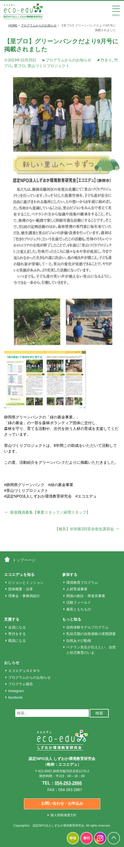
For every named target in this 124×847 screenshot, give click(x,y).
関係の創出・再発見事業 (85, 596)
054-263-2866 (68, 783)
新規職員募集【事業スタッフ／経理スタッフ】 (47, 512)
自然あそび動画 (78, 641)
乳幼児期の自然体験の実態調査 (91, 634)
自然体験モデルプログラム (87, 627)
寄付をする (17, 634)
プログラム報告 (20, 684)
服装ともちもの (78, 609)
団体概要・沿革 (20, 589)
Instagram (16, 691)
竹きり (106, 60)
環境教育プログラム (82, 582)
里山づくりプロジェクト (48, 66)
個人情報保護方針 (63, 815)
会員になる (17, 627)
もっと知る (71, 619)
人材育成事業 (76, 589)
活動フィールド (78, 602)
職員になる (17, 641)
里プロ (19, 66)
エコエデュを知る (19, 574)
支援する (11, 619)
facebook (15, 697)
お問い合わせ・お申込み (62, 803)
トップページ (24, 560)
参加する (69, 574)
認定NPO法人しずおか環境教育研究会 (58, 825)
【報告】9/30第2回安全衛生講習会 (87, 529)
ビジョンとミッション (26, 582)
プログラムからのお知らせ (68, 60)
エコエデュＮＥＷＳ (24, 671)
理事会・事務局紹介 (24, 596)
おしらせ (11, 662)
